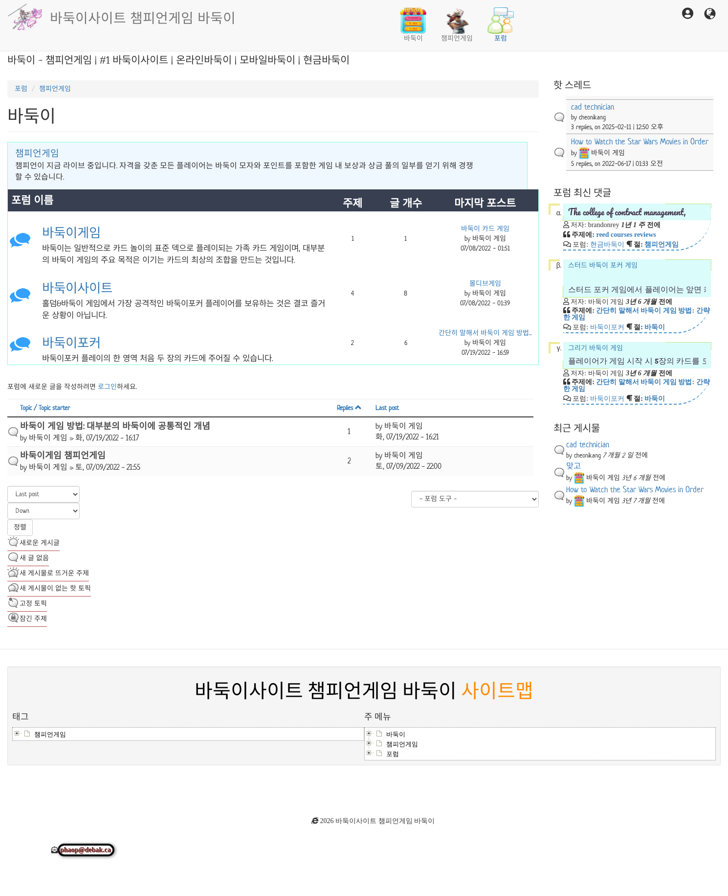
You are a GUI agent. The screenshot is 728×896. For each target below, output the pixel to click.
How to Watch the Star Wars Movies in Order (639, 142)
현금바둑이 (607, 244)
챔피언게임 (457, 25)
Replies (349, 408)
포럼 (500, 25)
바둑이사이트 (77, 288)
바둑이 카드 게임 (485, 229)
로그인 (107, 387)
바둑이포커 (71, 343)
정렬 (20, 527)
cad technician (592, 107)
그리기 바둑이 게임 (637, 355)
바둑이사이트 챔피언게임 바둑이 (143, 17)
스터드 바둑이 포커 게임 (637, 278)
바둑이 (413, 25)
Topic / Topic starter (45, 408)
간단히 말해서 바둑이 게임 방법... (485, 333)
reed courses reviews (626, 234)
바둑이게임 (71, 233)
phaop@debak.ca (86, 850)
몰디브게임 (485, 283)
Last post (387, 408)
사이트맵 (497, 692)
